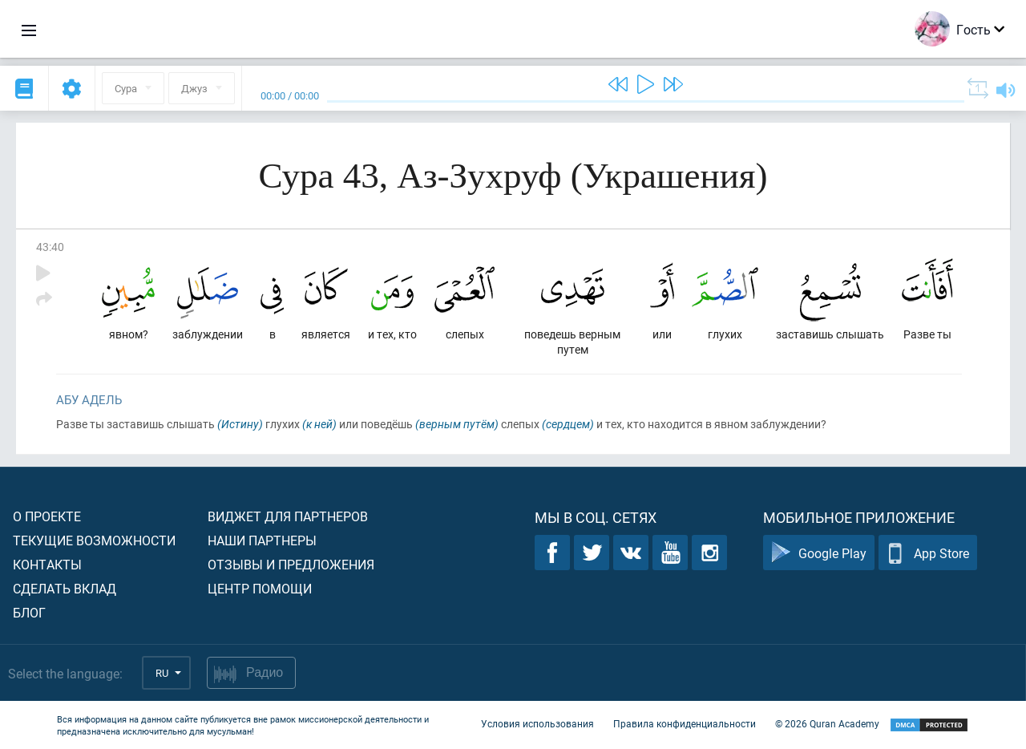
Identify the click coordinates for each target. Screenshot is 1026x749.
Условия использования (537, 723)
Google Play (818, 552)
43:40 (50, 246)
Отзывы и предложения (291, 564)
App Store (928, 552)
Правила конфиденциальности (684, 723)
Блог (29, 612)
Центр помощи (260, 588)
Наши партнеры (262, 540)
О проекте (47, 516)
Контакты (47, 564)
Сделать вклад (64, 588)
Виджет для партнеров (288, 516)
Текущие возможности (94, 540)
